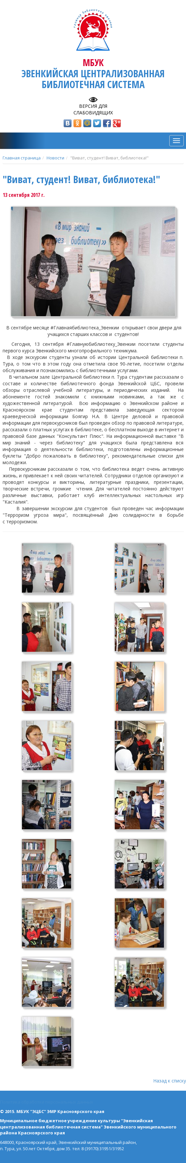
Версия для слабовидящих (93, 109)
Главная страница (22, 158)
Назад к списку (169, 1081)
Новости (55, 158)
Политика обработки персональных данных (46, 1102)
